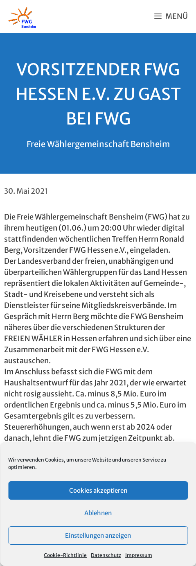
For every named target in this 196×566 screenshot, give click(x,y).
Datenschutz (106, 555)
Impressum (138, 555)
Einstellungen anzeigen (98, 535)
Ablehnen (98, 513)
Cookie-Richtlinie (65, 555)
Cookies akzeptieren (98, 490)
